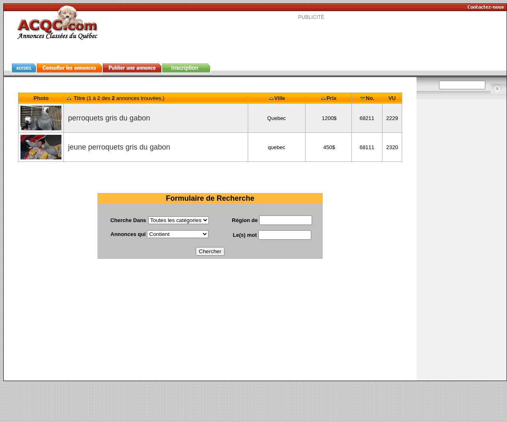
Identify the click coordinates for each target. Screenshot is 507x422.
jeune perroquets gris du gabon (118, 147)
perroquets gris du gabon (108, 118)
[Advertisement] (210, 323)
